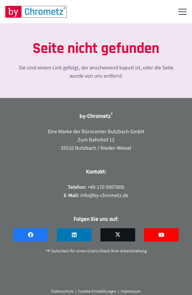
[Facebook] (30, 234)
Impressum (131, 291)
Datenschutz (62, 291)
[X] (117, 234)
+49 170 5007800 (105, 187)
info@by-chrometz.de (104, 195)
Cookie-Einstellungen (97, 291)
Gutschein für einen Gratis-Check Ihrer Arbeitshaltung (99, 251)
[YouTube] (161, 234)
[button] (182, 12)
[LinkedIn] (74, 234)
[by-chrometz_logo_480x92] (36, 12)
